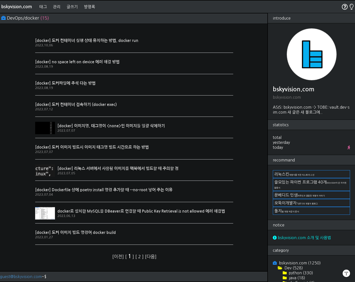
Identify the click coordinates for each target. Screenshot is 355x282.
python (300, 273)
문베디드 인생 (299, 195)
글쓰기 (72, 7)
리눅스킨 (294, 174)
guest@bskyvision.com (21, 277)
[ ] (130, 256)
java (296, 278)
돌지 (286, 211)
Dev (293, 268)
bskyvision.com (16, 6)
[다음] (150, 256)
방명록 (89, 7)
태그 (43, 7)
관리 (56, 7)
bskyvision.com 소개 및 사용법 (302, 238)
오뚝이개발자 (296, 203)
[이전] (118, 256)
